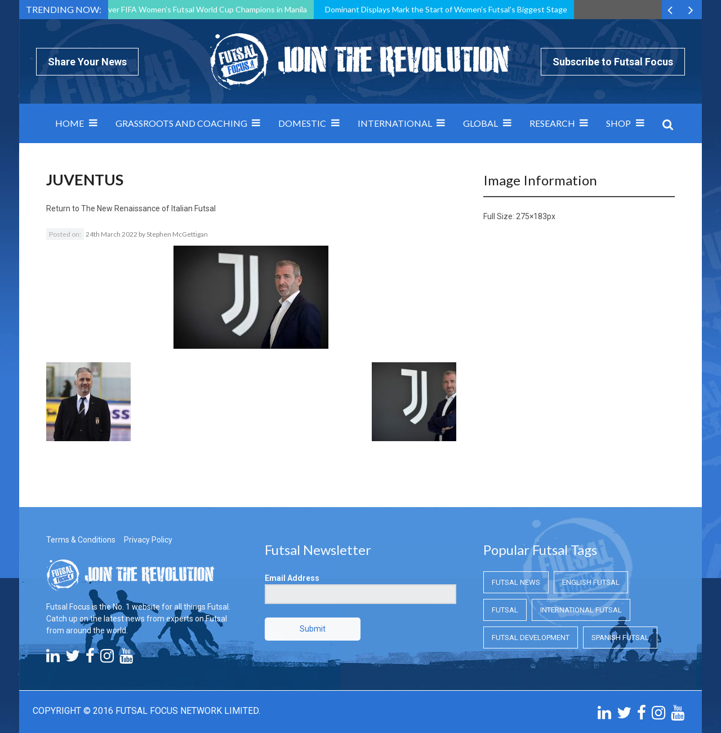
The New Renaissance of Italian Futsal (148, 208)
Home (69, 123)
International (395, 123)
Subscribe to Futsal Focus (613, 62)
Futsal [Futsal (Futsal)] (505, 610)
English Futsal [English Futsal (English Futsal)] (591, 582)
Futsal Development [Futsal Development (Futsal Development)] (530, 637)
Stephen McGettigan (177, 234)
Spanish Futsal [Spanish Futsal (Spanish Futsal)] (620, 637)
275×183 (531, 216)
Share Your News (87, 62)
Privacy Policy (148, 539)
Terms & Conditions (80, 539)
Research (552, 123)
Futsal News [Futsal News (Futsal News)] (516, 582)
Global (480, 123)
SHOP (618, 123)
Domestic (302, 123)
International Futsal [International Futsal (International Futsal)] (581, 610)
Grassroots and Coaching (181, 123)
